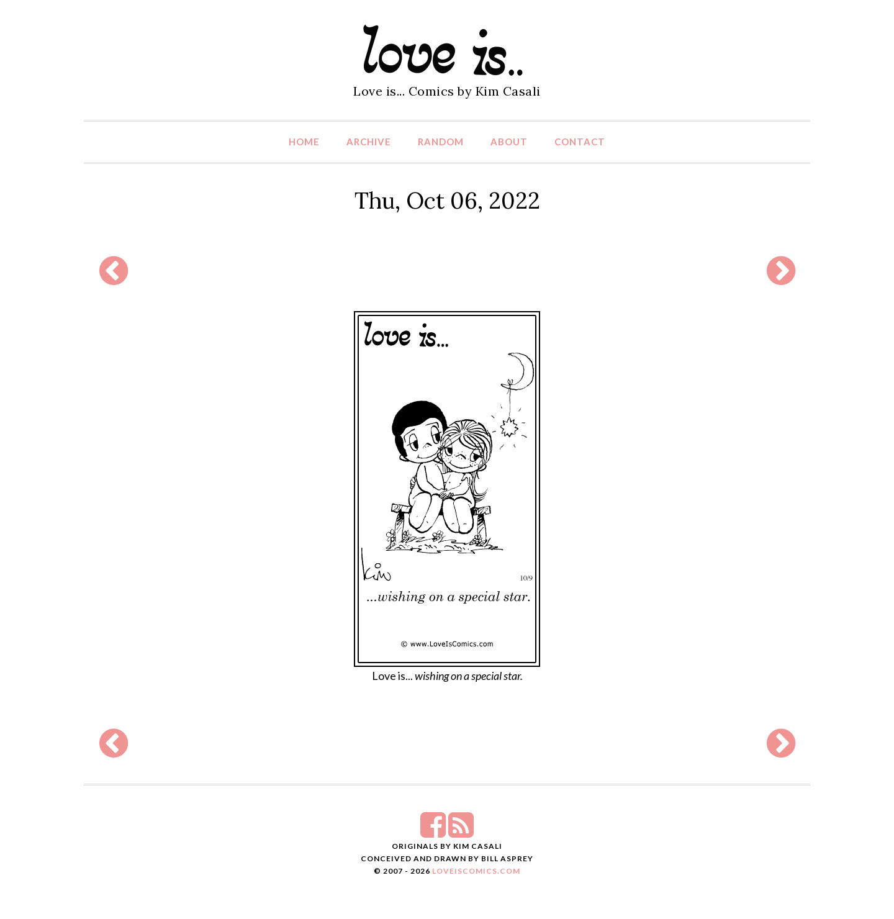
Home (304, 141)
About (509, 141)
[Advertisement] (447, 270)
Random (441, 141)
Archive (368, 141)
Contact (579, 141)
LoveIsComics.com (476, 871)
